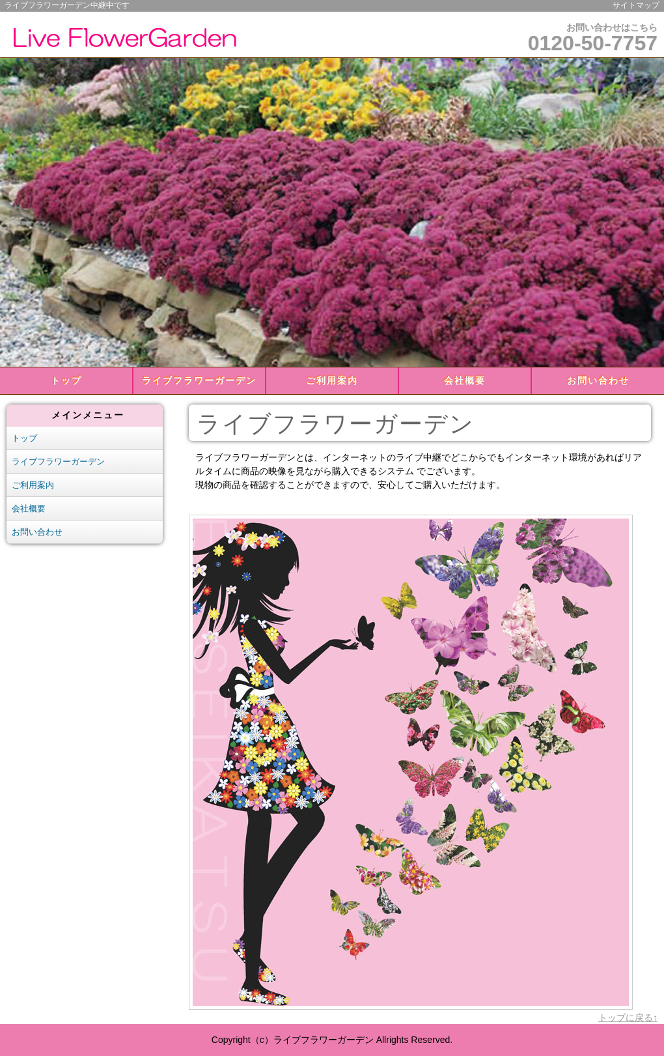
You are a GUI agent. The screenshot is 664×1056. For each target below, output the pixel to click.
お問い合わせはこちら (592, 38)
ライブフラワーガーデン (199, 380)
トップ (66, 380)
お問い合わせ (598, 380)
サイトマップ (636, 5)
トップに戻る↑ (627, 1017)
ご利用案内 (332, 380)
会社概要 (465, 380)
